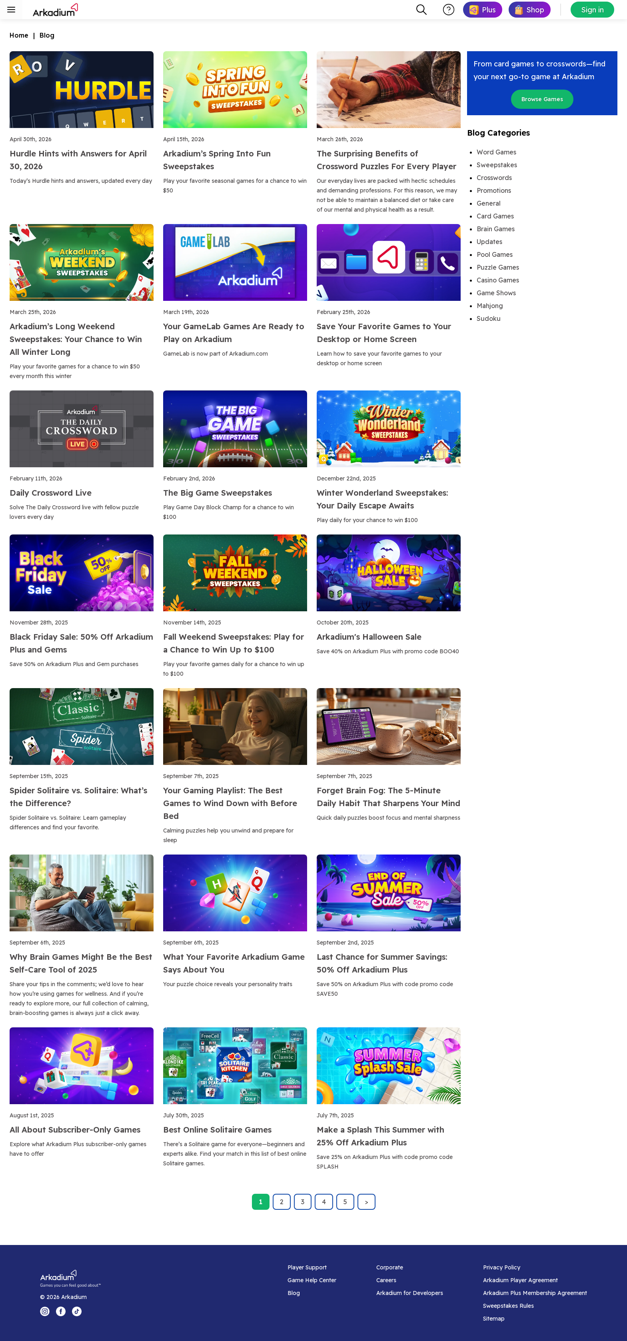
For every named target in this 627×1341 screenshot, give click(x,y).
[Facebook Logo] (61, 1311)
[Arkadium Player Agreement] (535, 1280)
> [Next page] (366, 1202)
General (489, 203)
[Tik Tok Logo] (77, 1311)
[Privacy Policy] (535, 1267)
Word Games (496, 152)
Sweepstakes (497, 165)
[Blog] (312, 1293)
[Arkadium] (56, 9)
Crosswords (494, 178)
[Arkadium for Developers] (409, 1293)
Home (19, 35)
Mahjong (490, 306)
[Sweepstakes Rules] (535, 1306)
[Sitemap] (535, 1318)
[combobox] (421, 10)
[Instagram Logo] (45, 1311)
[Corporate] (409, 1267)
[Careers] (409, 1280)
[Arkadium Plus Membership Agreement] (535, 1293)
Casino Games (498, 280)
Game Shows (496, 293)
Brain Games (496, 229)
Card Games (495, 216)
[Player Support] (312, 1267)
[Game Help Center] (312, 1280)
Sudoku (489, 318)
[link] (482, 10)
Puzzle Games (498, 267)
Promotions (494, 190)
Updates (489, 242)
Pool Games (495, 254)
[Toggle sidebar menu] (11, 9)
